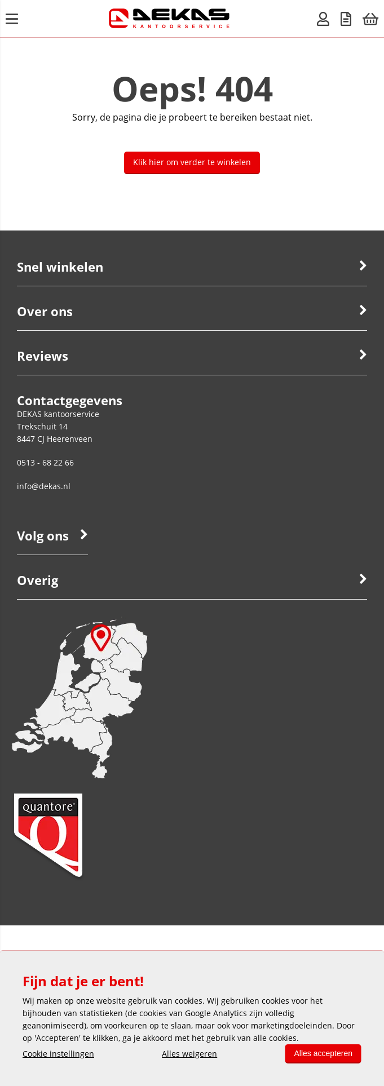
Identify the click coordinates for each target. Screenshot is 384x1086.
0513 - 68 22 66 (45, 462)
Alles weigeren (189, 1053)
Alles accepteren (323, 1053)
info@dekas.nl (43, 486)
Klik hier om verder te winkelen (192, 162)
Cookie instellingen (58, 1053)
